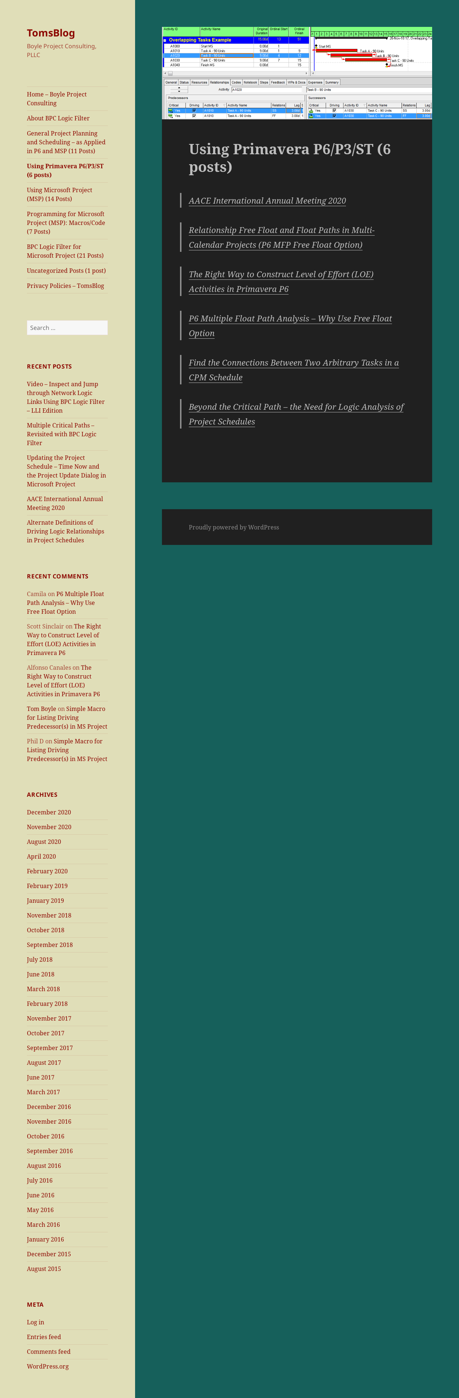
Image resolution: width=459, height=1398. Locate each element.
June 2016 (40, 1195)
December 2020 (49, 812)
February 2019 (47, 886)
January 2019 (45, 901)
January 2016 (45, 1239)
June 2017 (40, 1077)
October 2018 (45, 930)
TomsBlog (51, 32)
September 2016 (50, 1151)
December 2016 (49, 1107)
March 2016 (43, 1225)
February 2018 (47, 1004)
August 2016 (44, 1166)
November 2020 (49, 827)
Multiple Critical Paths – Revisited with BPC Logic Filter (61, 434)
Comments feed (49, 1352)
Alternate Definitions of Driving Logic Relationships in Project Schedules (65, 531)
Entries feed (44, 1337)
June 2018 (40, 974)
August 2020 (44, 842)
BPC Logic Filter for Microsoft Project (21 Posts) (65, 251)
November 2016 (49, 1121)
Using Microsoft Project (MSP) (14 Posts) (59, 194)
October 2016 (45, 1136)
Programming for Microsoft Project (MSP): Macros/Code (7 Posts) (66, 223)
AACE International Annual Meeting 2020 (267, 200)
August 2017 (44, 1063)
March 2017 (43, 1092)
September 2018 (50, 945)
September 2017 (50, 1048)
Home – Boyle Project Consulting (57, 98)
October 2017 (45, 1033)
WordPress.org (48, 1366)
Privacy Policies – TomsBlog (65, 286)
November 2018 (49, 915)
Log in (35, 1322)
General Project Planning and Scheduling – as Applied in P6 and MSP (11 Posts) (66, 142)
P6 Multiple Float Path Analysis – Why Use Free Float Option (65, 603)
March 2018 (43, 989)
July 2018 (40, 959)
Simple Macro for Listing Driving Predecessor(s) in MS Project (67, 717)
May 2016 (40, 1210)
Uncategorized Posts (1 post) (66, 271)
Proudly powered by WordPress (234, 527)
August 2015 (44, 1269)
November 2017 (49, 1018)
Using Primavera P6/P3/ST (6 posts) (65, 170)
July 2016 (40, 1180)
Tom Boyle (41, 709)
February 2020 (47, 871)
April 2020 (41, 856)
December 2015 (49, 1254)
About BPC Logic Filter (58, 118)
